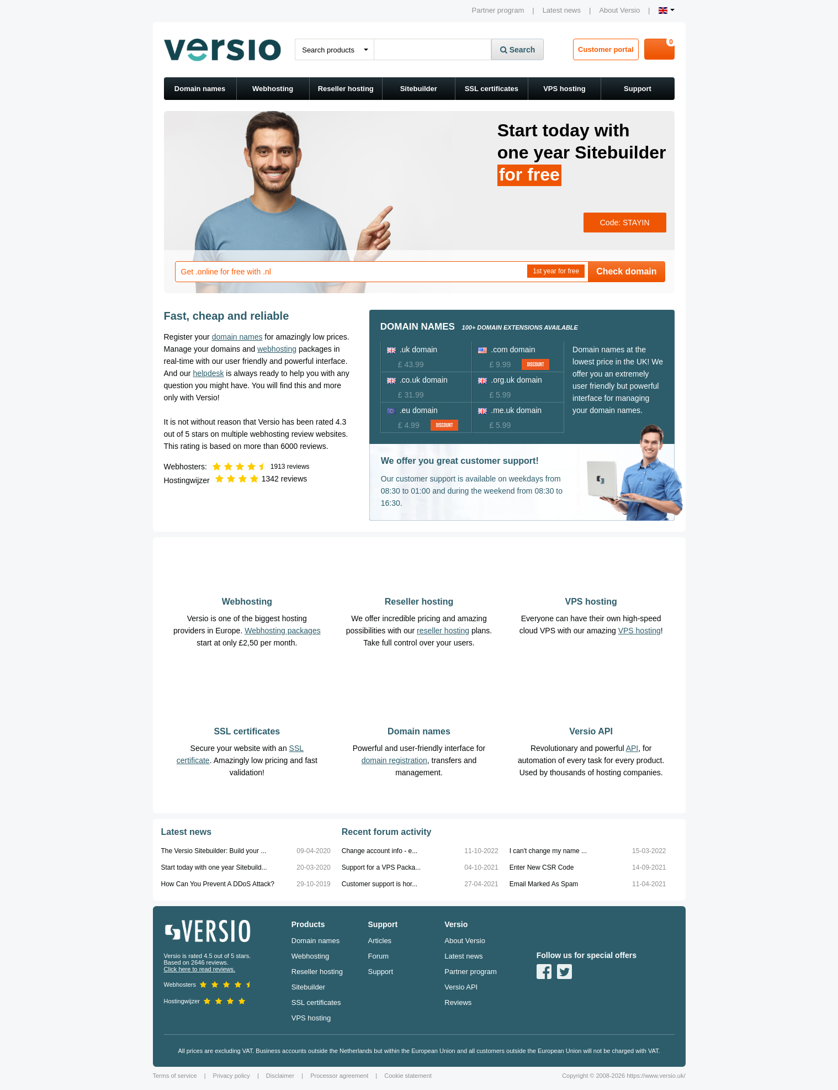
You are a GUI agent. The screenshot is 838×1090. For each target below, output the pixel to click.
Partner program (498, 10)
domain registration (394, 760)
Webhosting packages (283, 630)
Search (517, 49)
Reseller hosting (346, 88)
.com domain (506, 349)
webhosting (276, 349)
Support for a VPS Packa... (381, 867)
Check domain (626, 271)
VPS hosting (564, 88)
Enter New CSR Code (542, 867)
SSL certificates (491, 88)
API (632, 748)
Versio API (591, 731)
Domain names (199, 88)
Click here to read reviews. (200, 969)
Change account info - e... (379, 851)
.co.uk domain (417, 379)
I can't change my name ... (548, 851)
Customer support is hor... (379, 884)
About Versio (619, 10)
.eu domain (412, 410)
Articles (380, 940)
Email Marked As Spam (544, 884)
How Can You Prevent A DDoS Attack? (217, 884)
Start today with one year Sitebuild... (214, 867)
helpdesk (208, 373)
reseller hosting (443, 630)
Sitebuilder (418, 88)
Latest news (562, 10)
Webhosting (272, 88)
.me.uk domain (510, 410)
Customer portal (605, 49)
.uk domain (412, 349)
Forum (378, 956)
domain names (237, 336)
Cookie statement (408, 1075)
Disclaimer (280, 1075)
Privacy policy (231, 1075)
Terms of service (175, 1075)
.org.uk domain (510, 379)
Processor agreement (339, 1075)
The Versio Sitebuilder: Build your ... (214, 851)
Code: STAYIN (625, 222)
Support (637, 88)
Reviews (457, 1002)
